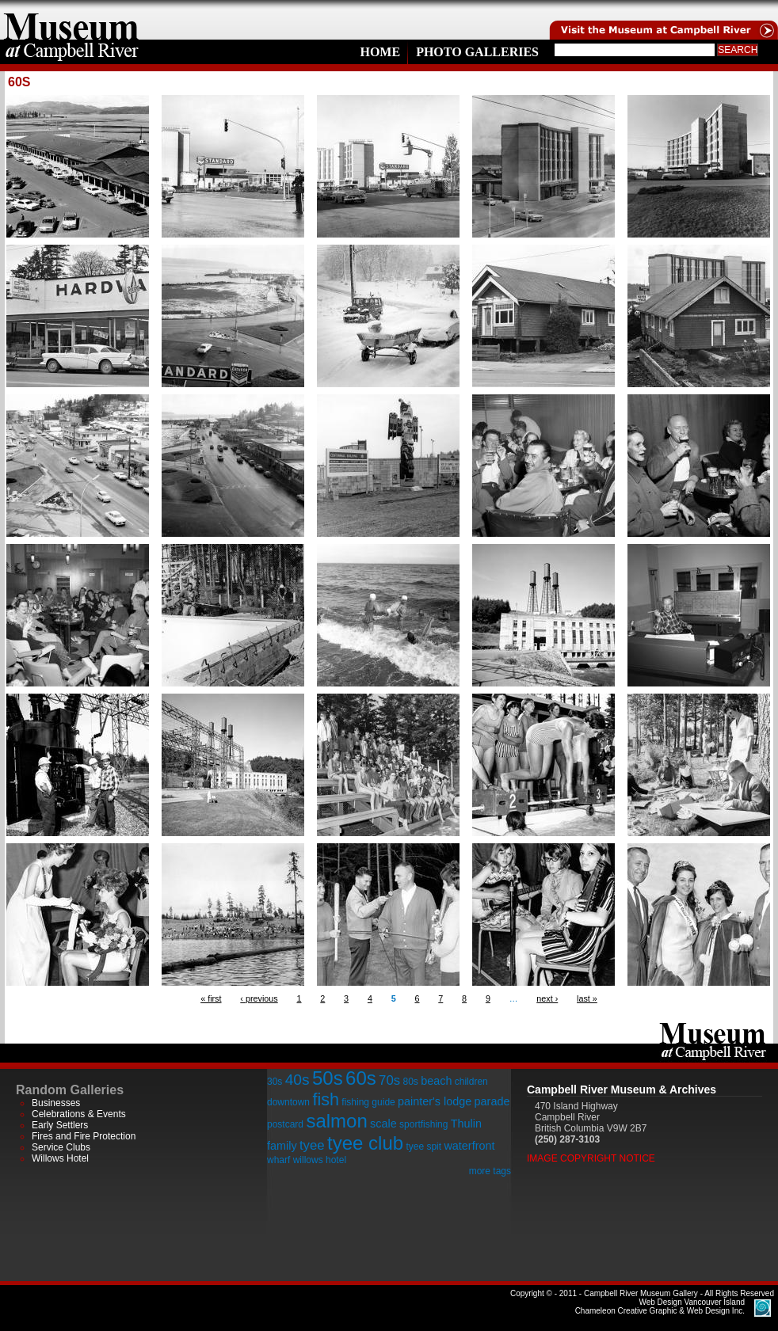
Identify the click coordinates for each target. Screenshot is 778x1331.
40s (297, 1079)
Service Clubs (61, 1147)
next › (547, 998)
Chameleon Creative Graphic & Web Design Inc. (660, 1306)
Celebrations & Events (79, 1114)
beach (436, 1080)
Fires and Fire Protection (83, 1136)
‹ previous (258, 998)
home (71, 20)
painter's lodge (434, 1101)
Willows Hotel (60, 1158)
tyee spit (423, 1146)
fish (325, 1099)
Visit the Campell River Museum (662, 20)
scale (383, 1123)
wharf (278, 1160)
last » (587, 998)
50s (327, 1078)
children (471, 1081)
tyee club (365, 1143)
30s (274, 1081)
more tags (490, 1171)
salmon (336, 1120)
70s (389, 1080)
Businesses (56, 1103)
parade (492, 1101)
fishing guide (368, 1102)
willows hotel (319, 1160)
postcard (285, 1124)
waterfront (469, 1145)
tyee (312, 1145)
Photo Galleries (477, 52)
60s (360, 1078)
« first (210, 998)
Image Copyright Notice (591, 1158)
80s (410, 1081)
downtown (288, 1102)
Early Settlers (60, 1125)
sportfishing (423, 1124)
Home (380, 52)
